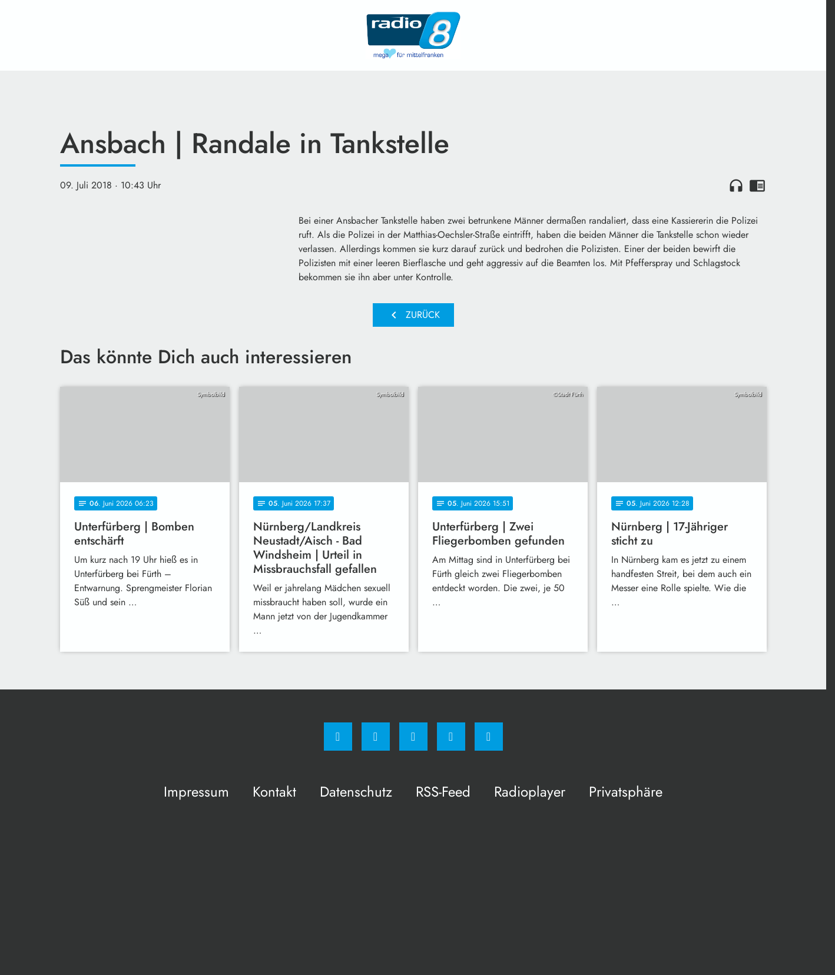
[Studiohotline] (451, 736)
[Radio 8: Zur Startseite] (413, 35)
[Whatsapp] (413, 736)
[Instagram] (376, 736)
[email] (489, 736)
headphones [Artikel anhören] (736, 185)
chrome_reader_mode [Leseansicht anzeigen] (757, 185)
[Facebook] (338, 736)
